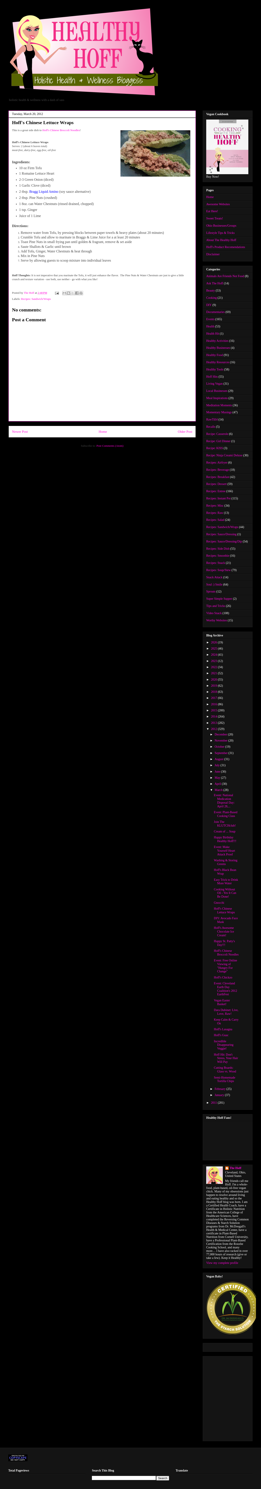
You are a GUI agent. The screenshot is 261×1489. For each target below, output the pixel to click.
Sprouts (211, 591)
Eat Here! (212, 211)
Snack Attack (214, 577)
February (220, 1089)
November (221, 740)
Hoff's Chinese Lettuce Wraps (224, 910)
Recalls (210, 426)
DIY (209, 305)
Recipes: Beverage (217, 469)
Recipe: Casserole (217, 434)
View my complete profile (222, 1263)
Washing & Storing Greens (225, 862)
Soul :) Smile (214, 584)
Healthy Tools (214, 369)
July (217, 765)
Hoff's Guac (221, 1035)
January (220, 1095)
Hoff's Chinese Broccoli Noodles (61, 130)
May (218, 777)
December (221, 734)
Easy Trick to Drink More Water (226, 881)
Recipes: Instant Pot (218, 498)
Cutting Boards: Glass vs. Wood (225, 1069)
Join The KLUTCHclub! (225, 823)
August (219, 759)
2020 (214, 679)
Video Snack (214, 613)
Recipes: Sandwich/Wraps (36, 299)
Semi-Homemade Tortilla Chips (224, 1079)
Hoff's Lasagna (223, 1029)
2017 (214, 698)
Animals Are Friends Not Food (225, 276)
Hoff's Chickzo (223, 977)
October (220, 746)
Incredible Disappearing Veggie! (224, 1045)
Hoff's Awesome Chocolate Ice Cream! (224, 931)
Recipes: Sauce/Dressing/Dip (224, 541)
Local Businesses (216, 391)
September (221, 753)
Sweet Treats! (214, 218)
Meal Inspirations (217, 398)
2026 (214, 642)
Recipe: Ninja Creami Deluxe (224, 455)
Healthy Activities (217, 340)
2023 (214, 661)
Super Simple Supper (219, 598)
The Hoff (235, 1168)
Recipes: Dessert (216, 484)
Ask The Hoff (214, 283)
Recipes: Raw (214, 512)
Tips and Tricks (215, 606)
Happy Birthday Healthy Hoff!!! (225, 839)
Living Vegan (214, 383)
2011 (214, 1102)
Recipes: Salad (215, 519)
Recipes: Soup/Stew (218, 570)
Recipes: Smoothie (217, 555)
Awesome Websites (218, 204)
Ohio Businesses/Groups (221, 225)
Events (210, 319)
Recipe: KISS (214, 448)
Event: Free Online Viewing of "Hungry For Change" (225, 966)
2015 (214, 710)
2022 (214, 667)
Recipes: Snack (215, 563)
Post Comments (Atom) (110, 445)
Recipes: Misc (215, 505)
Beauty (210, 290)
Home (103, 431)
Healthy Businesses (218, 347)
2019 (214, 685)
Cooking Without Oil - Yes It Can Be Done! (225, 893)
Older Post (185, 431)
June (218, 771)
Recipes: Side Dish (218, 548)
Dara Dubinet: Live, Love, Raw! (226, 1011)
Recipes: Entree (215, 491)
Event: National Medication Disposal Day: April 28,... (224, 801)
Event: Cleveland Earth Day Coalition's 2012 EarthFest (225, 989)
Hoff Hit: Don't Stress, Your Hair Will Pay (226, 1058)
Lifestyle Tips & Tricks (220, 233)
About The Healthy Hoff (221, 240)
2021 (214, 673)
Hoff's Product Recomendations (225, 247)
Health (210, 326)
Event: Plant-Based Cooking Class (225, 814)
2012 (214, 729)
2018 (214, 691)
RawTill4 (212, 419)
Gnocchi (219, 902)
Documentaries (215, 312)
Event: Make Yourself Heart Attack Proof (224, 850)
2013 (214, 723)
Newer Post (20, 431)
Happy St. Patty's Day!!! (224, 943)
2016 (214, 704)
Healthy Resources (217, 362)
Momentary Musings (219, 412)
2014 (214, 716)
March (219, 790)
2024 (214, 654)
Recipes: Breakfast (217, 477)
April (218, 783)
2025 (214, 648)
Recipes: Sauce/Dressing (221, 534)
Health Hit (212, 333)
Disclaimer (213, 254)
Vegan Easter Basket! (222, 1002)
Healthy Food (214, 355)
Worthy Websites (216, 620)
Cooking (211, 297)
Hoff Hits (212, 376)
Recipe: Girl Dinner (218, 441)
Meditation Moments (219, 405)
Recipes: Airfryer (216, 462)
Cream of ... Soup (224, 831)
